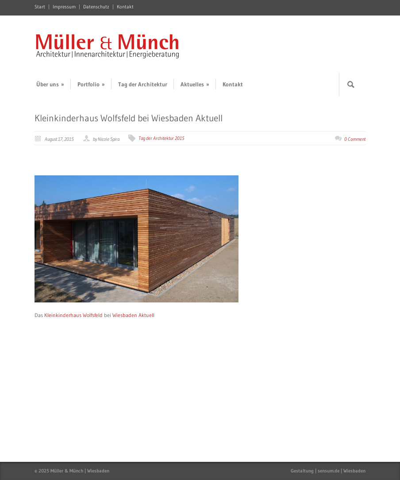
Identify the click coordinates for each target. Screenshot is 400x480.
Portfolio (91, 84)
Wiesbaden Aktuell (133, 315)
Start (40, 6)
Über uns (50, 84)
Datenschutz (96, 6)
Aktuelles (195, 84)
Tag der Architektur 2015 (161, 138)
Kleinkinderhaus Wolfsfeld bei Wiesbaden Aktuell (129, 118)
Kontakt (125, 6)
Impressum (64, 6)
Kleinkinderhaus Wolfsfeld (73, 315)
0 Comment (354, 139)
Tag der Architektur (142, 84)
